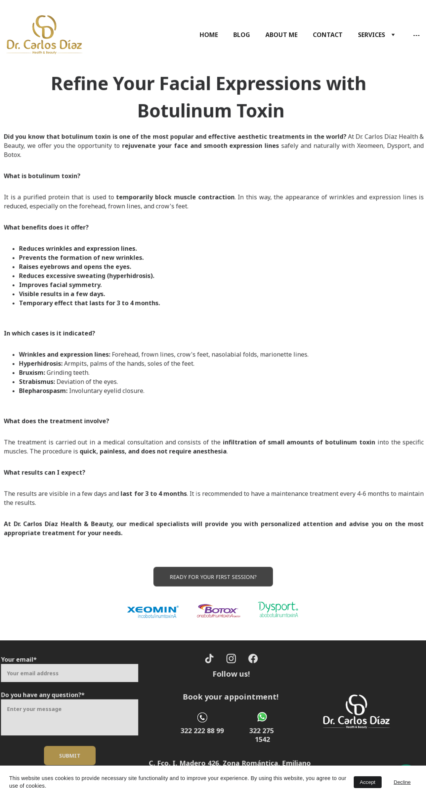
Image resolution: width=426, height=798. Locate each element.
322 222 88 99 (202, 730)
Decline (402, 782)
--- (416, 35)
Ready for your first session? (213, 576)
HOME (209, 35)
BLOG (241, 35)
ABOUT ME (281, 35)
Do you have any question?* (44, 696)
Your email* (20, 661)
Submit (69, 754)
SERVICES (371, 35)
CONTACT (328, 35)
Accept (368, 782)
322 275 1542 (262, 734)
